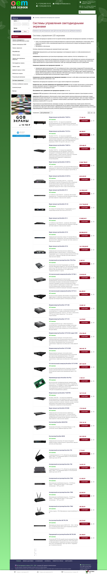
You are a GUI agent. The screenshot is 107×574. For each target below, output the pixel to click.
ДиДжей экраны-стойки (18, 70)
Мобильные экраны (17, 73)
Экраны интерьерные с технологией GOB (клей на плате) (20, 40)
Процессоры (66, 30)
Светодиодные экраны (24, 565)
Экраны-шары (16, 66)
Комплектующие (16, 87)
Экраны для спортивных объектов (18, 59)
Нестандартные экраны (18, 63)
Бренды (14, 91)
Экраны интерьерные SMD (19, 44)
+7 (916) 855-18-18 (43, 4)
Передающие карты (49, 30)
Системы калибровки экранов (20, 84)
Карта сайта (68, 560)
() (21, 572)
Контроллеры (58, 30)
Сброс (25, 31)
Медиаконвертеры (76, 30)
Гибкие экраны (16, 55)
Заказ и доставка (28, 560)
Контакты (48, 560)
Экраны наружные (17, 48)
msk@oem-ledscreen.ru (61, 4)
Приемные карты (37, 30)
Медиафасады (16, 51)
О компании (39, 560)
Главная (18, 560)
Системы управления (18, 80)
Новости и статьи (58, 560)
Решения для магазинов (18, 77)
